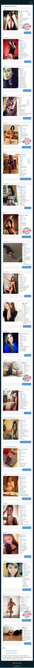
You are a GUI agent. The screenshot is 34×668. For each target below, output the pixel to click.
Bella (5, 152)
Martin (5, 123)
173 (24, 128)
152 (24, 190)
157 (24, 43)
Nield (5, 532)
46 (27, 102)
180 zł (24, 132)
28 (27, 364)
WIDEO (21, 40)
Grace (5, 360)
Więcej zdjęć (27, 61)
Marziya (5, 331)
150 (24, 71)
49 (28, 15)
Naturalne (29, 161)
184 (27, 100)
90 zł (24, 195)
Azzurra (5, 301)
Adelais (5, 474)
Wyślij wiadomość (26, 267)
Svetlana (6, 37)
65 (27, 631)
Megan (5, 66)
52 (23, 482)
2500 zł (24, 543)
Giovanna (6, 183)
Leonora (6, 389)
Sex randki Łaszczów (11, 652)
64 (27, 250)
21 (23, 127)
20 (23, 423)
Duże (24, 513)
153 (28, 365)
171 (28, 630)
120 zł (27, 105)
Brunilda (6, 625)
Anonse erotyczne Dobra (12, 650)
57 (23, 338)
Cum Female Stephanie (9, 417)
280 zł (24, 340)
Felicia (5, 241)
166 (24, 336)
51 (23, 426)
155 (25, 599)
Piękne (28, 103)
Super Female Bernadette (10, 446)
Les (4, 594)
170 (24, 394)
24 (27, 247)
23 (23, 41)
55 (23, 395)
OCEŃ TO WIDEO (24, 11)
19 (23, 480)
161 (28, 14)
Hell (5, 95)
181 (24, 539)
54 (23, 278)
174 (24, 218)
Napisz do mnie (27, 90)
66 (23, 129)
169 (28, 248)
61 (27, 309)
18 (28, 12)
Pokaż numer (27, 32)
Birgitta (5, 503)
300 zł (24, 281)
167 (24, 277)
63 (23, 192)
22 (23, 276)
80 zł (28, 252)
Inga (5, 8)
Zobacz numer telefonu (25, 179)
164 (28, 158)
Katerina (6, 272)
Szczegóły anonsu (26, 147)
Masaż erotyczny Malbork (12, 653)
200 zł (24, 47)
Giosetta (6, 561)
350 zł (28, 634)
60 (23, 73)
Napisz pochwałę (26, 469)
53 (23, 44)
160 (24, 481)
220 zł (24, 222)
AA (28, 16)
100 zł (29, 18)
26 (23, 216)
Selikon (24, 45)
